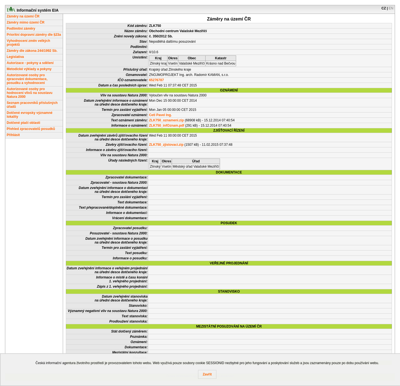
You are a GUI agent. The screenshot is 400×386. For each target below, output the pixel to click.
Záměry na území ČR (23, 16)
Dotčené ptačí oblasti (23, 123)
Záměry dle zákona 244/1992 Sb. (32, 51)
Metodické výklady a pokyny (29, 69)
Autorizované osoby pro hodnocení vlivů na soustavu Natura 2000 (29, 93)
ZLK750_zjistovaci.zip (166, 145)
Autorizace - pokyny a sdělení (30, 63)
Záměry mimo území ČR (25, 22)
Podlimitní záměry (21, 28)
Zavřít (207, 374)
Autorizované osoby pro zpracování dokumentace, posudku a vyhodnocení (27, 79)
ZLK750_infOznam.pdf (166, 125)
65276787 (156, 80)
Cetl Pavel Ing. (160, 115)
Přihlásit (13, 135)
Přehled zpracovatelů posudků (31, 129)
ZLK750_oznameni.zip (166, 120)
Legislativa (15, 57)
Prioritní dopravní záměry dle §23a (34, 35)
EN (391, 8)
